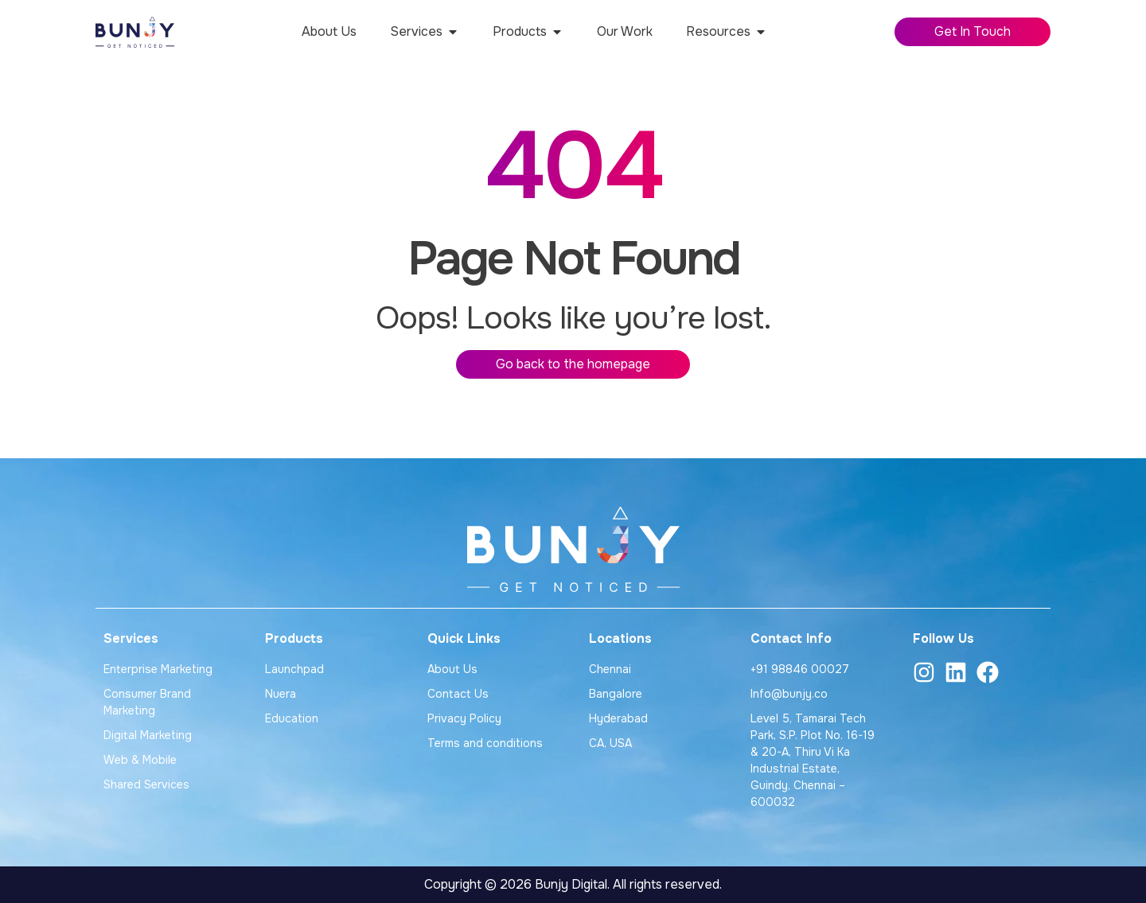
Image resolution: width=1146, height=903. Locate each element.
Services (130, 638)
